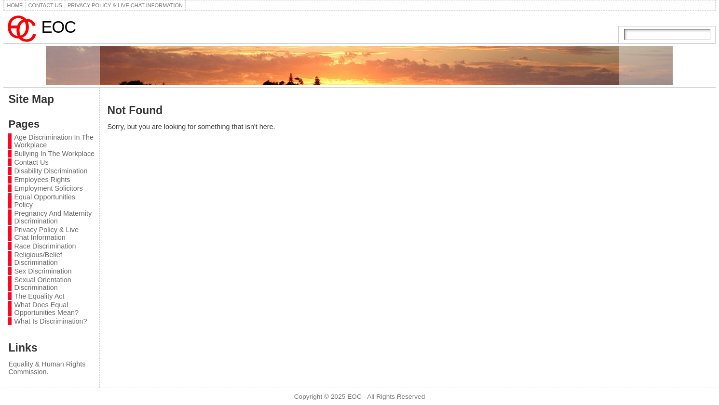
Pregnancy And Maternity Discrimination (53, 217)
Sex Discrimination (42, 271)
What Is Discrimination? (50, 321)
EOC (58, 27)
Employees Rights (42, 179)
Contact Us (31, 162)
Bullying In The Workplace (54, 153)
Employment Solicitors (48, 188)
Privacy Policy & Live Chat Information (46, 233)
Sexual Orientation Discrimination (42, 283)
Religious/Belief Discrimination (38, 258)
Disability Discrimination (50, 171)
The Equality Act (39, 296)
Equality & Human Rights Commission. (46, 368)
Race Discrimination (45, 246)
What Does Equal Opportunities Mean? (46, 308)
